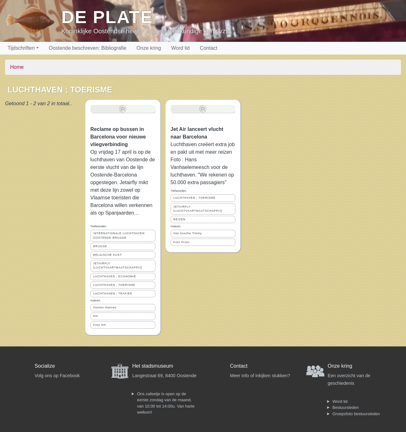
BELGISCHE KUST (107, 254)
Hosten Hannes (105, 307)
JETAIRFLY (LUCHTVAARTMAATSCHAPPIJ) (117, 265)
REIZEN (180, 219)
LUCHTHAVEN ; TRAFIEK (112, 293)
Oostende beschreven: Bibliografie (88, 48)
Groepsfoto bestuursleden (356, 413)
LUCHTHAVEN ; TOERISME (114, 285)
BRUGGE (100, 246)
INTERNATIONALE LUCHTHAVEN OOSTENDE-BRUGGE (119, 235)
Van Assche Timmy (188, 233)
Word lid (180, 48)
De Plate (107, 17)
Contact (208, 48)
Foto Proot (182, 242)
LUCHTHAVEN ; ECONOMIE (114, 276)
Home (17, 67)
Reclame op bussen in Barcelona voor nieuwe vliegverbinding (118, 136)
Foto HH (99, 324)
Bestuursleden (345, 407)
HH (95, 316)
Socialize (45, 366)
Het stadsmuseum (152, 366)
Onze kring (148, 48)
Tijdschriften (21, 48)
